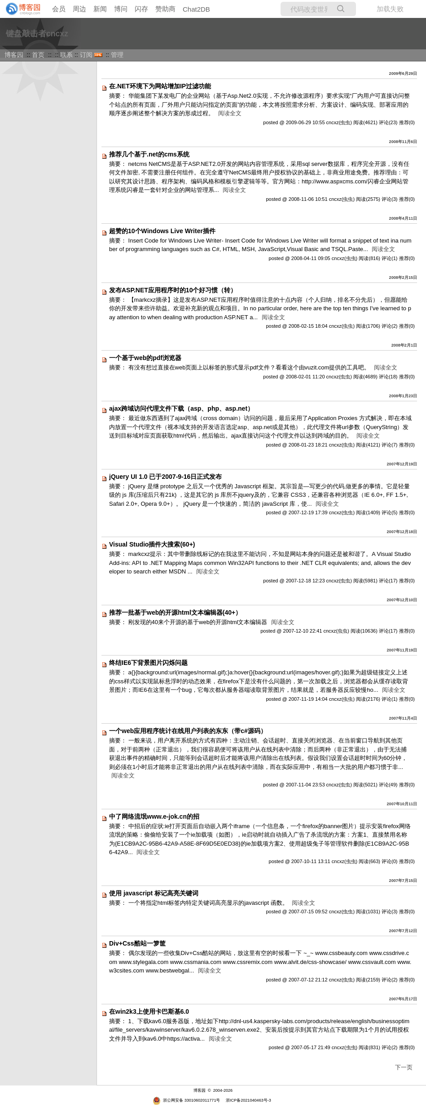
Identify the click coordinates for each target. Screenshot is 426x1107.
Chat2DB (196, 9)
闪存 (141, 9)
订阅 (86, 54)
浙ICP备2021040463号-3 (248, 1100)
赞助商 (165, 9)
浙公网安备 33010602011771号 (186, 1100)
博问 (120, 9)
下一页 (404, 1067)
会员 (59, 9)
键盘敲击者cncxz (37, 33)
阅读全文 (230, 113)
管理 (117, 54)
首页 (38, 54)
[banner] (20, 9)
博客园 (13, 54)
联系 (66, 54)
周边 (79, 9)
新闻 (100, 9)
